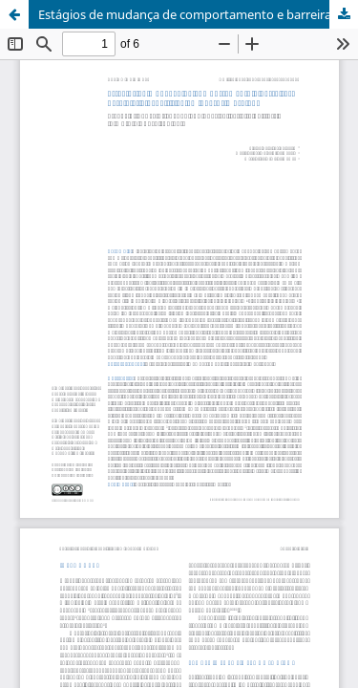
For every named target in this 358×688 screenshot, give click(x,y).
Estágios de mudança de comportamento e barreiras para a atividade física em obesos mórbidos (198, 14)
